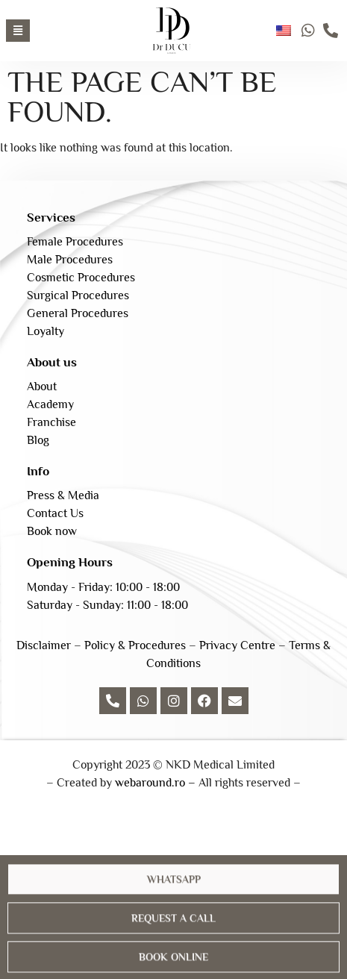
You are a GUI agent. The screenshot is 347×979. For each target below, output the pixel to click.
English (283, 30)
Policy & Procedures (135, 645)
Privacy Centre (237, 645)
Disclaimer (43, 645)
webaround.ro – (155, 782)
